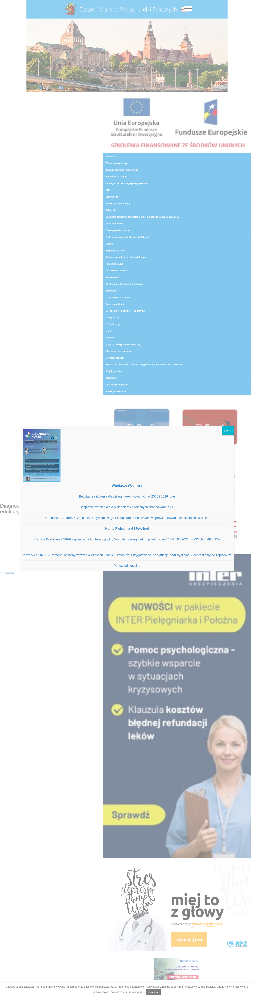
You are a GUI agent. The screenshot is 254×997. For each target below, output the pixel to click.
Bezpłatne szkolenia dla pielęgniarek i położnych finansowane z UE (127, 507)
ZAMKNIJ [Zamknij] (227, 431)
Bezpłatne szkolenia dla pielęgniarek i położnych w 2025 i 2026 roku (127, 496)
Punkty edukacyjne (127, 565)
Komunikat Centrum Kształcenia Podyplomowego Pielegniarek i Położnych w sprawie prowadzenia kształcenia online (127, 518)
